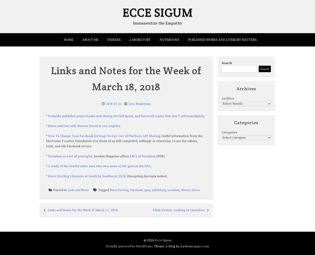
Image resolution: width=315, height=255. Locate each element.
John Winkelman (140, 104)
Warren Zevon (190, 190)
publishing (159, 190)
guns (147, 190)
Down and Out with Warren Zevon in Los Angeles (84, 126)
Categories (229, 132)
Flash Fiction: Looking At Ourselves (179, 210)
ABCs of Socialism (142, 156)
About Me (90, 39)
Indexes (114, 39)
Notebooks (169, 39)
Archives (228, 98)
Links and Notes (78, 190)
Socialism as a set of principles (70, 156)
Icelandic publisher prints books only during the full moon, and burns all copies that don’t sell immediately (126, 116)
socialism (173, 190)
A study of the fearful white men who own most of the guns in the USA (99, 166)
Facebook (136, 190)
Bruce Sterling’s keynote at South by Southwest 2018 (87, 176)
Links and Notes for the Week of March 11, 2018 (83, 210)
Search (227, 63)
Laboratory (140, 39)
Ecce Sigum (158, 12)
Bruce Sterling (119, 190)
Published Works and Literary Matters (222, 39)
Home (68, 39)
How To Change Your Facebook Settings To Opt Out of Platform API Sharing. (104, 136)
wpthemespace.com (194, 246)
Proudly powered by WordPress (129, 246)
